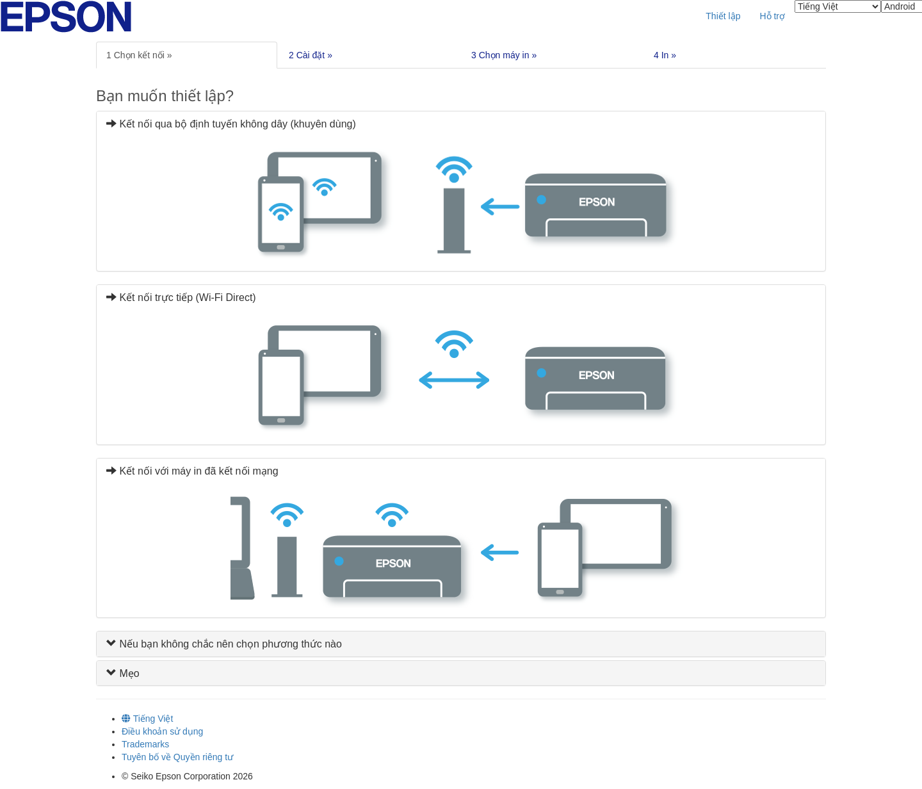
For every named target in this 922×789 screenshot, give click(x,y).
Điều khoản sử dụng (162, 731)
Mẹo (123, 673)
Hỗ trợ (772, 16)
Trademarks (145, 744)
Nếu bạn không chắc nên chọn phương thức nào (224, 644)
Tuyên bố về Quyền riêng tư (177, 757)
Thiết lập (723, 16)
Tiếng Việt (147, 718)
